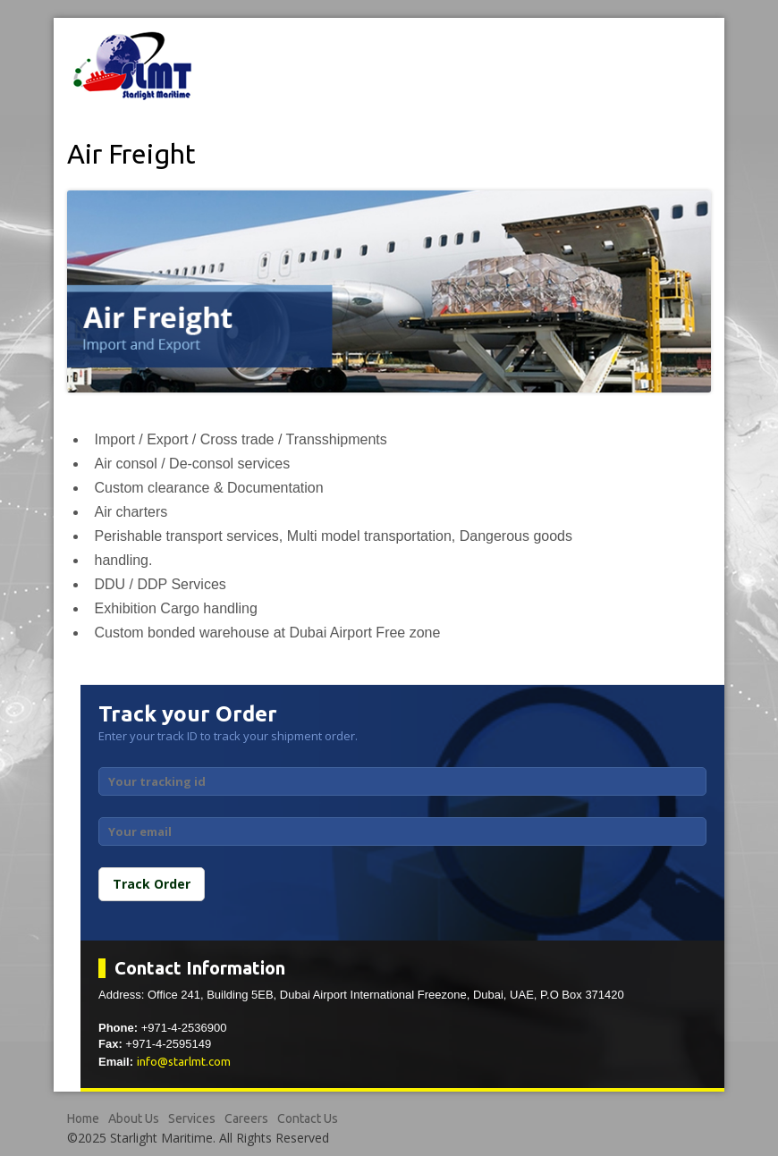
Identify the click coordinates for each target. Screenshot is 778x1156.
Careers (246, 1118)
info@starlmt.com (184, 1061)
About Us (133, 1118)
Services (192, 1118)
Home (83, 1118)
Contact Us (307, 1118)
